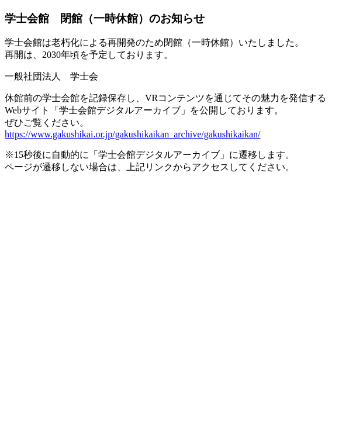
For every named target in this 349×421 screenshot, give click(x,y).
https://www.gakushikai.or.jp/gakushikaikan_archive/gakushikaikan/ (133, 134)
